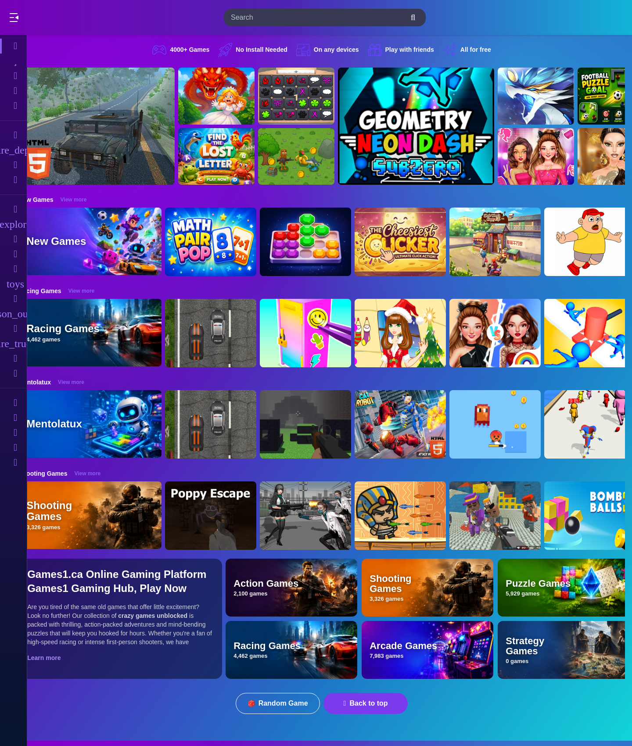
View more (90, 200)
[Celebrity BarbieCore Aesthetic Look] (552, 156)
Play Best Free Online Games (56, 18)
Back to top (374, 703)
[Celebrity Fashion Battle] (511, 333)
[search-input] (318, 17)
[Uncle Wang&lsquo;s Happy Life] (511, 242)
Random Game (286, 703)
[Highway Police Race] (227, 333)
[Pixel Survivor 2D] (511, 424)
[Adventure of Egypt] (417, 515)
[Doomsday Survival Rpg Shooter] (322, 515)
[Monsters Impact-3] (552, 96)
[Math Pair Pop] (227, 242)
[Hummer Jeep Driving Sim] (113, 126)
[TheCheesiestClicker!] (417, 242)
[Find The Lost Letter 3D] (233, 156)
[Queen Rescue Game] (233, 96)
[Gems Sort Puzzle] (322, 242)
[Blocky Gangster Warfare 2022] (511, 515)
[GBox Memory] (313, 96)
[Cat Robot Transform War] (417, 424)
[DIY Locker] (322, 333)
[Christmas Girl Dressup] (417, 333)
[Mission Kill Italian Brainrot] (313, 156)
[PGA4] (322, 424)
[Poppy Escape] (227, 515)
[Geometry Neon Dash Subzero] (433, 126)
